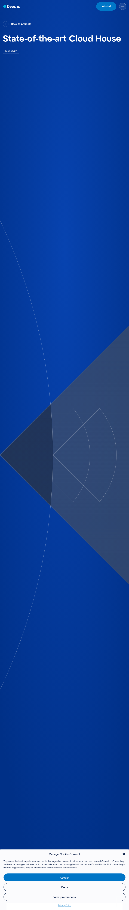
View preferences (64, 897)
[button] (123, 854)
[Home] (11, 6)
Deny (64, 887)
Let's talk (106, 6)
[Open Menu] (122, 6)
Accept (64, 877)
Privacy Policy (64, 905)
